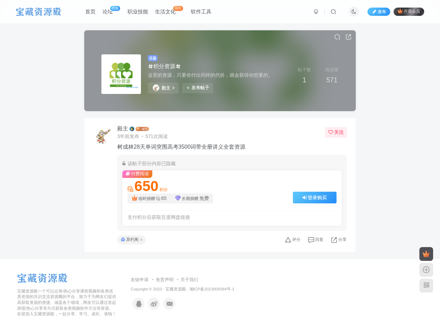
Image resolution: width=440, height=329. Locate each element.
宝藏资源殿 (175, 289)
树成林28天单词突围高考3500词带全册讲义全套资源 (181, 147)
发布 (379, 11)
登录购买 (314, 197)
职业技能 (138, 11)
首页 (90, 11)
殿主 (163, 87)
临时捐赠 (149, 198)
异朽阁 (131, 239)
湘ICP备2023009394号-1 (211, 289)
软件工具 (201, 11)
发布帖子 (197, 87)
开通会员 (409, 11)
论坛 (111, 10)
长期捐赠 (192, 198)
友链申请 (139, 279)
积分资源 (164, 66)
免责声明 (165, 279)
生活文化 (169, 10)
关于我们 (189, 279)
